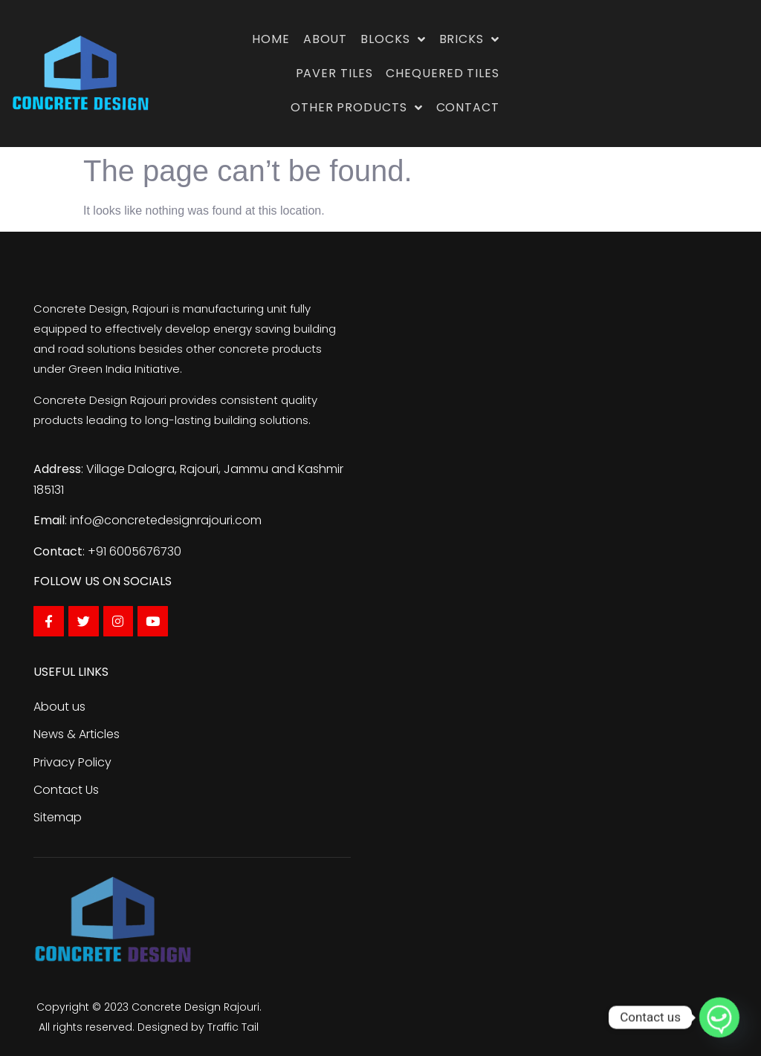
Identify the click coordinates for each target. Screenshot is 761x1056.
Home (271, 39)
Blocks (392, 39)
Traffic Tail (233, 1027)
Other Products (357, 107)
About (325, 39)
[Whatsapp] (719, 1017)
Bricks (469, 39)
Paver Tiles (334, 73)
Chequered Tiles (442, 73)
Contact (467, 107)
